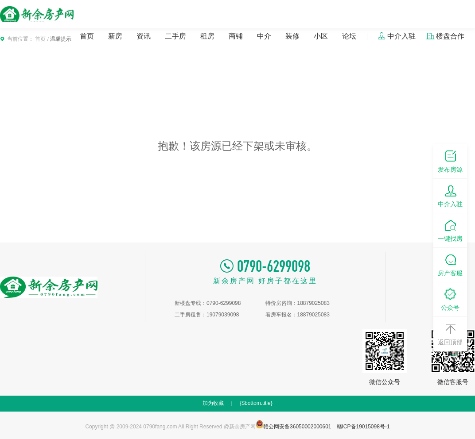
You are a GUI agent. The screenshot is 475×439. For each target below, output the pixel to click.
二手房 (175, 36)
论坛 (349, 36)
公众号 (450, 299)
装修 (292, 36)
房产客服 (450, 264)
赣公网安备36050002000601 (293, 427)
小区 (321, 36)
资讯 (143, 36)
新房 (115, 36)
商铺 (236, 36)
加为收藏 (213, 403)
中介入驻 (397, 36)
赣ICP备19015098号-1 (363, 427)
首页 (87, 36)
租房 (207, 36)
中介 (264, 36)
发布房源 (450, 161)
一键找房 (450, 230)
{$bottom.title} (256, 403)
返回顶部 (450, 333)
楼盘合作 (445, 36)
